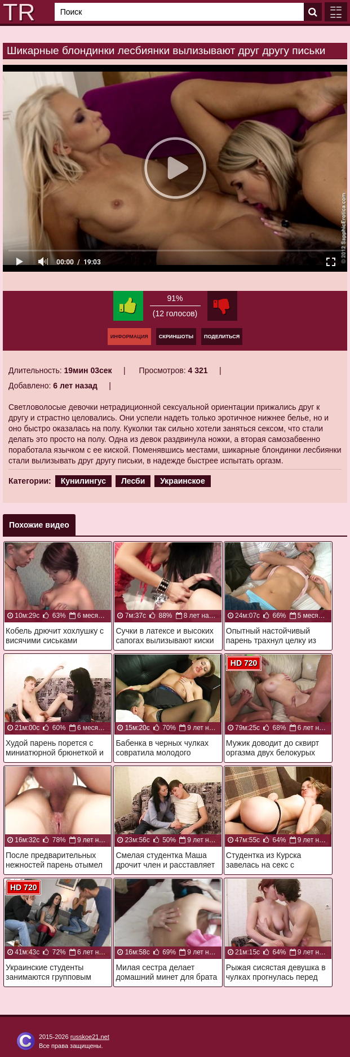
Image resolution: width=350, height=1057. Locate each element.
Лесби (133, 480)
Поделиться (222, 336)
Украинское (182, 480)
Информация (129, 336)
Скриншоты (176, 336)
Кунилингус (83, 480)
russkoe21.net (89, 1036)
